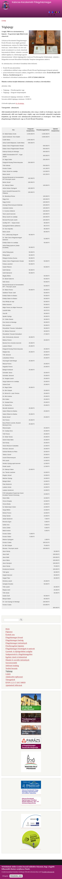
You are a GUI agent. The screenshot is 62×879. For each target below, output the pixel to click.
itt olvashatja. (20, 103)
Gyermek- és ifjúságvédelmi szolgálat (19, 651)
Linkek (8, 674)
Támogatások (10, 680)
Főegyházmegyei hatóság (14, 640)
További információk (48, 873)
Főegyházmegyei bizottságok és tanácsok (20, 649)
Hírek (8, 629)
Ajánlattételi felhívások (14, 685)
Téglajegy (9, 671)
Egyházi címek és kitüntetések (16, 657)
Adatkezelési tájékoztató (14, 677)
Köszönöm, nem (16, 877)
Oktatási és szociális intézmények (17, 660)
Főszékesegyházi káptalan (15, 646)
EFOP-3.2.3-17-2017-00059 (15, 683)
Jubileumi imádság (12, 666)
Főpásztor (9, 632)
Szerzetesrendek (11, 663)
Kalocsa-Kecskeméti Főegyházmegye (31, 2)
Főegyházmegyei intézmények (16, 643)
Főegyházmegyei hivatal (14, 637)
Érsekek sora (10, 635)
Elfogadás (5, 877)
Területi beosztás (11, 668)
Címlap (4, 20)
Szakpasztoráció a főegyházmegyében (19, 654)
